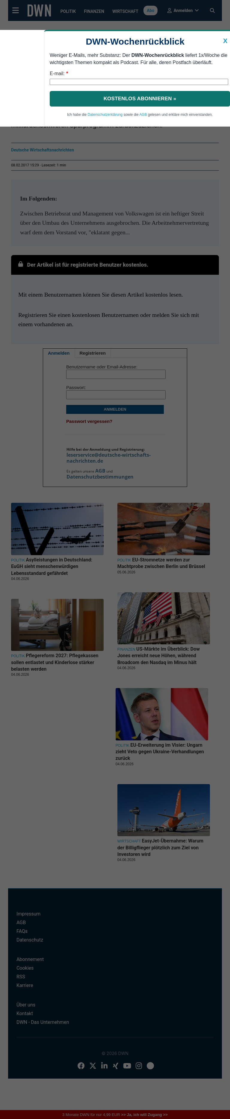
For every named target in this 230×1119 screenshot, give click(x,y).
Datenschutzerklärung (105, 115)
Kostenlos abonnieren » (140, 98)
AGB (143, 115)
